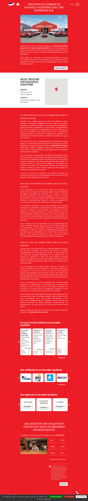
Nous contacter (61, 68)
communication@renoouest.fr (58, 474)
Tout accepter (55, 497)
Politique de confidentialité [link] (44, 499)
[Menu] (77, 4)
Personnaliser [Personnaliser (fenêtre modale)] (81, 497)
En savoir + (28, 407)
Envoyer (64, 484)
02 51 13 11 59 (24, 102)
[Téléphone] (77, 492)
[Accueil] (11, 4)
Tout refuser (69, 497)
